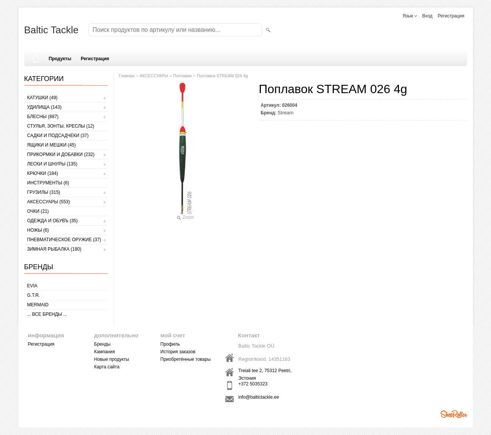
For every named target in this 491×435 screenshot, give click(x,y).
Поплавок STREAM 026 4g (222, 75)
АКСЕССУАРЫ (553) (48, 201)
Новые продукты (111, 359)
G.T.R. (33, 295)
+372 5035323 (253, 384)
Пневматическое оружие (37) (64, 239)
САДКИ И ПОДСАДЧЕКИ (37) (58, 135)
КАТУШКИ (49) (42, 97)
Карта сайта (107, 367)
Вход (427, 16)
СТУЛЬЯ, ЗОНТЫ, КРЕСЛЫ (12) (61, 126)
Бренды (102, 344)
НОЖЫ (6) (38, 230)
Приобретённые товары (186, 359)
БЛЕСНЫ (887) (43, 116)
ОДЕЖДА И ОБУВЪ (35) (52, 220)
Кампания (104, 351)
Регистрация (451, 16)
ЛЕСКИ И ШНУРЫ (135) (52, 164)
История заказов (178, 351)
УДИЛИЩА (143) (44, 107)
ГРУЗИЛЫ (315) (43, 192)
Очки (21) (38, 211)
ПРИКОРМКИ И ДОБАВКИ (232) (61, 154)
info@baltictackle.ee (258, 397)
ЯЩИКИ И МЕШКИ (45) (51, 145)
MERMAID (38, 304)
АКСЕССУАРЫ (154, 75)
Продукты (60, 58)
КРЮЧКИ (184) (42, 173)
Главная (127, 75)
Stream (285, 112)
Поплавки (182, 75)
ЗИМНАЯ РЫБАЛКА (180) (54, 249)
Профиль (170, 344)
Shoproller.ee (454, 414)
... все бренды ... (47, 314)
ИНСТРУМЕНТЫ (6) (48, 183)
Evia (32, 285)
